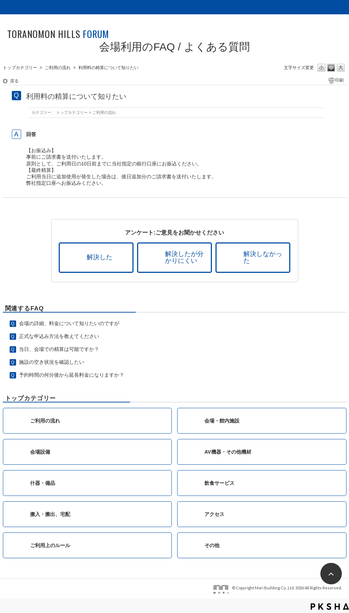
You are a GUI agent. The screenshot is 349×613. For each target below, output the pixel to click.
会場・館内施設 (221, 421)
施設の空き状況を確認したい (51, 362)
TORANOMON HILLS (58, 34)
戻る (14, 80)
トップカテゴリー (20, 67)
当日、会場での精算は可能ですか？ (59, 349)
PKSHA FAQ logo (330, 606)
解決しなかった (262, 257)
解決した (99, 257)
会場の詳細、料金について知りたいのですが (69, 323)
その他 (211, 545)
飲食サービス (219, 483)
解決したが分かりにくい (184, 257)
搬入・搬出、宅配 (50, 514)
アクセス (214, 514)
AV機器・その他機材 (227, 452)
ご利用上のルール (50, 545)
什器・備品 (42, 483)
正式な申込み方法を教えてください (59, 336)
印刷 (339, 80)
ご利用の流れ (58, 67)
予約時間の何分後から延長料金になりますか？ (71, 375)
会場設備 (40, 452)
